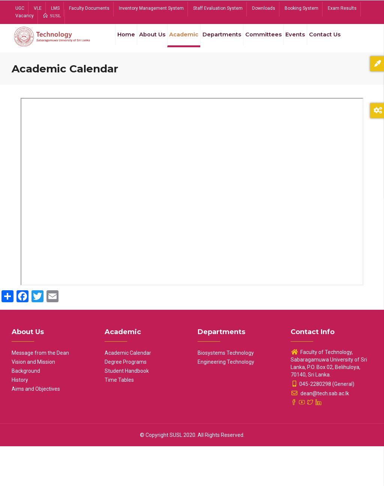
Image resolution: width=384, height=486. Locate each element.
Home (117, 40)
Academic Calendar (128, 393)
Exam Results (342, 8)
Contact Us (124, 75)
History (20, 420)
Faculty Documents (89, 8)
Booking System (301, 8)
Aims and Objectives (36, 429)
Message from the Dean (40, 393)
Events (297, 40)
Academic (180, 40)
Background (26, 411)
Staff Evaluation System (218, 8)
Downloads (263, 8)
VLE (38, 8)
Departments (220, 40)
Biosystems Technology (226, 393)
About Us (146, 40)
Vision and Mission (33, 402)
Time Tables (119, 420)
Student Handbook (127, 411)
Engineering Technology (226, 402)
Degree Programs (126, 402)
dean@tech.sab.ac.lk (320, 433)
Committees (263, 40)
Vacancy (24, 15)
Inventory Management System (151, 8)
